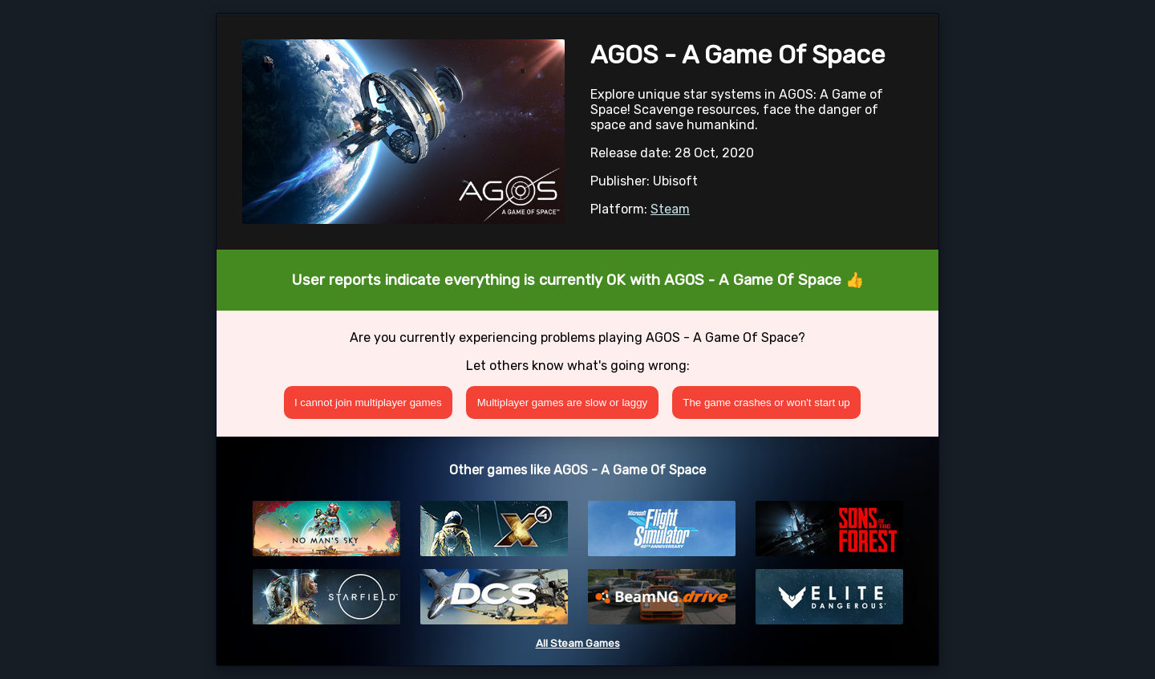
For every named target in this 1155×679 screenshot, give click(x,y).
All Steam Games (578, 643)
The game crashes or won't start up (766, 402)
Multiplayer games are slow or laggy (562, 402)
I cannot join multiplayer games (368, 402)
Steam (670, 209)
